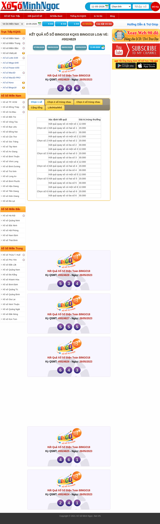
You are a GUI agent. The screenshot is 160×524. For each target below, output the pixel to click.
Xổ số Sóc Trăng (10, 141)
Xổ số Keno (8, 82)
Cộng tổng (37, 107)
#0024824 (63, 494)
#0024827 (63, 318)
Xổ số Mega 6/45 (11, 63)
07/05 (39, 47)
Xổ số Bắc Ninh (10, 225)
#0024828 (63, 275)
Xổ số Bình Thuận (11, 156)
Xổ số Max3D (9, 73)
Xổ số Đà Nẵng (10, 274)
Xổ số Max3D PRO (11, 77)
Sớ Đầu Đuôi (56, 16)
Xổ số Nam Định (10, 235)
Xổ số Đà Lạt (9, 201)
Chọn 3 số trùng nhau (88, 102)
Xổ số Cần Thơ (10, 137)
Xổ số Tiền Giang (11, 191)
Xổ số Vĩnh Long (10, 161)
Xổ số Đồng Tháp (11, 107)
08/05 (53, 47)
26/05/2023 (85, 79)
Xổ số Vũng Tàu (10, 122)
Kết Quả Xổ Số (35, 16)
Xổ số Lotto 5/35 (10, 58)
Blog (112, 16)
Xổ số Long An (9, 176)
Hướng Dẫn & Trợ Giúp (142, 24)
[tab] (36, 102)
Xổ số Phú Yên (10, 260)
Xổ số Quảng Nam (11, 269)
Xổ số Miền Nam (11, 38)
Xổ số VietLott (10, 53)
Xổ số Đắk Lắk (9, 265)
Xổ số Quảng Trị (10, 289)
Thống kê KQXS (78, 16)
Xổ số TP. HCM (10, 102)
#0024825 (63, 451)
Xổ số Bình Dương (11, 166)
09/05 (67, 47)
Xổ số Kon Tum (10, 319)
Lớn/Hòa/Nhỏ (55, 107)
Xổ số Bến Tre (9, 117)
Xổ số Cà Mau (9, 112)
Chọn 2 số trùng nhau (59, 102)
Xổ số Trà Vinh (10, 171)
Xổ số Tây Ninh (10, 146)
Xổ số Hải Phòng (11, 230)
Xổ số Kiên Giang (11, 196)
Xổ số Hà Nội (9, 215)
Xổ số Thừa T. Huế (11, 255)
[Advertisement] (68, 226)
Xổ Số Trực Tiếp (12, 16)
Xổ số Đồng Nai (10, 132)
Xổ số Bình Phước (11, 181)
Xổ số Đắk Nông (10, 314)
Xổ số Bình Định (10, 284)
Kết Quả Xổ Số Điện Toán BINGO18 (68, 75)
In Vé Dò (98, 16)
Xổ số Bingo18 (9, 87)
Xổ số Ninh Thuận (11, 304)
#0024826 (63, 361)
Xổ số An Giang (10, 151)
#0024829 (63, 79)
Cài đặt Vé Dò (104, 24)
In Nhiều (87, 24)
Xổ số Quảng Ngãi (11, 309)
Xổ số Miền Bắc (11, 48)
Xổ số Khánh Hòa (11, 279)
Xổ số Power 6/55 (11, 68)
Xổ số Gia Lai (9, 299)
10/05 (81, 47)
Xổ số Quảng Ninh (11, 220)
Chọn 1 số (36, 102)
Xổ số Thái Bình (10, 240)
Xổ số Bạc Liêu (10, 127)
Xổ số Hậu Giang (11, 186)
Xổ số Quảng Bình (11, 294)
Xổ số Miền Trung (11, 43)
